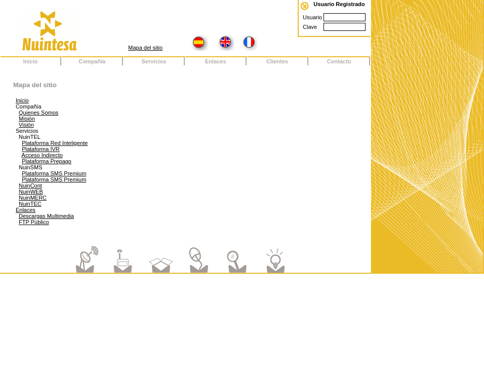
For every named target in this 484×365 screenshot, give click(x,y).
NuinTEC (30, 204)
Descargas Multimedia (46, 216)
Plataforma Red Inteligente (55, 143)
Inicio (22, 100)
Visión (26, 125)
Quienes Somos (38, 113)
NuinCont (30, 185)
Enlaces (25, 210)
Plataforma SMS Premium (54, 173)
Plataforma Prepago (46, 161)
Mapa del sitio (145, 48)
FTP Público (34, 222)
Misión (27, 119)
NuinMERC (33, 198)
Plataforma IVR (41, 149)
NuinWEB (31, 192)
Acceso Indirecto (42, 155)
